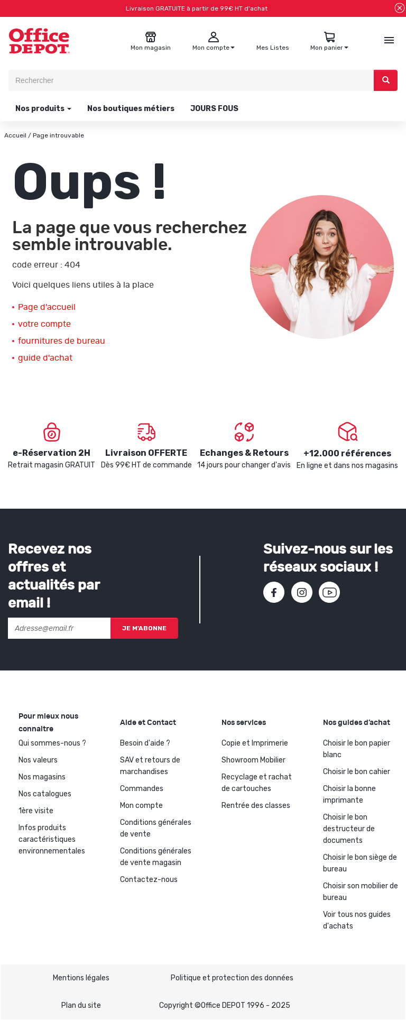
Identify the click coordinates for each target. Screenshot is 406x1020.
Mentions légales (81, 977)
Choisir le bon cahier (356, 771)
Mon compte (141, 805)
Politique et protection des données (232, 977)
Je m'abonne (144, 628)
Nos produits (42, 108)
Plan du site (81, 1005)
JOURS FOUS (214, 108)
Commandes (141, 788)
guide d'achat (45, 358)
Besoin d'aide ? (145, 743)
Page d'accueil (47, 307)
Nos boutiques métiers (130, 108)
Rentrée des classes (256, 805)
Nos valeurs (38, 760)
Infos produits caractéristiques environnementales (52, 839)
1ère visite (36, 810)
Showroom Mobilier (253, 760)
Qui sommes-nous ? (52, 743)
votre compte (44, 324)
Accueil (15, 135)
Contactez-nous (149, 879)
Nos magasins (42, 777)
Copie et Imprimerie (255, 743)
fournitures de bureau (61, 341)
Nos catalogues (45, 793)
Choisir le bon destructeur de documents (349, 829)
